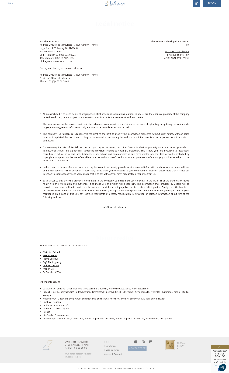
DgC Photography (52, 262)
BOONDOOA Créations (177, 51)
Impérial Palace (73, 357)
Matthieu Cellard (51, 252)
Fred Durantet (50, 255)
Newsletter (131, 348)
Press (106, 342)
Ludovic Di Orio (51, 265)
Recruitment (110, 346)
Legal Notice (81, 368)
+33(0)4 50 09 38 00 (76, 348)
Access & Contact (113, 354)
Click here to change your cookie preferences (134, 368)
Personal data (94, 368)
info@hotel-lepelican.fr (58, 78)
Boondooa (107, 368)
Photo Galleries (111, 350)
